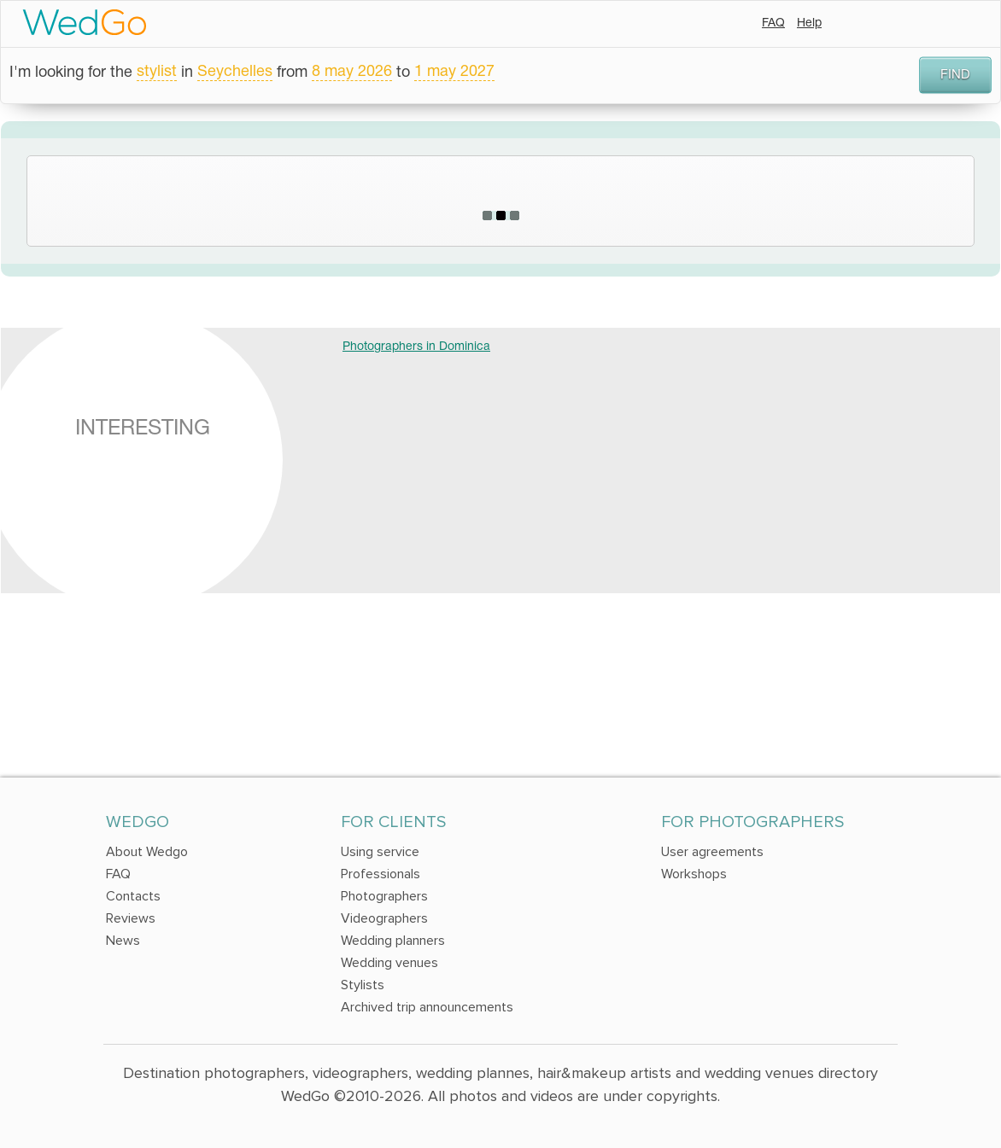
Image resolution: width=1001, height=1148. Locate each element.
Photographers (384, 896)
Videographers (384, 918)
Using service (380, 851)
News (123, 940)
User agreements (712, 851)
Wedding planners (393, 940)
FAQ (773, 23)
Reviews (130, 918)
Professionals (380, 874)
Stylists (362, 985)
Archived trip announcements (427, 1007)
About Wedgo (147, 851)
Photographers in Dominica (416, 347)
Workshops (694, 874)
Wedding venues (389, 962)
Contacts (133, 896)
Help (809, 23)
